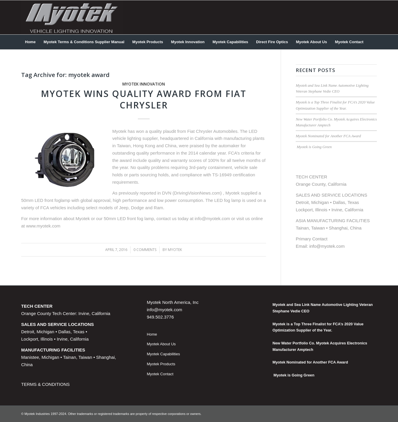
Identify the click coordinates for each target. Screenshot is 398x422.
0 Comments (144, 249)
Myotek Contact (160, 374)
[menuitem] (30, 42)
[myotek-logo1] (72, 17)
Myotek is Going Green (314, 147)
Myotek (175, 249)
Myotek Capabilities (163, 354)
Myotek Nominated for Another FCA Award (328, 136)
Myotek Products (161, 364)
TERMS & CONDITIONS (45, 384)
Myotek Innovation (143, 84)
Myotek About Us (161, 344)
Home (152, 334)
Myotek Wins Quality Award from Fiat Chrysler (143, 99)
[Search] (373, 42)
